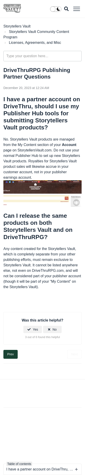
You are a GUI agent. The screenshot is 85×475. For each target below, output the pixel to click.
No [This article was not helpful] (55, 329)
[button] (76, 9)
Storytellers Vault (17, 26)
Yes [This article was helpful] (35, 329)
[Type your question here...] (42, 56)
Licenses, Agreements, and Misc (35, 43)
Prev (10, 354)
